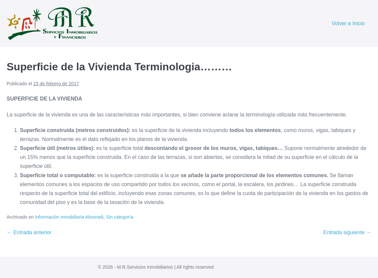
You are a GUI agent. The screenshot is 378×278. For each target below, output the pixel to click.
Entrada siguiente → (347, 232)
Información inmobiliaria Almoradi (69, 217)
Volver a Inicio (348, 23)
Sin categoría (120, 217)
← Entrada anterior (29, 232)
